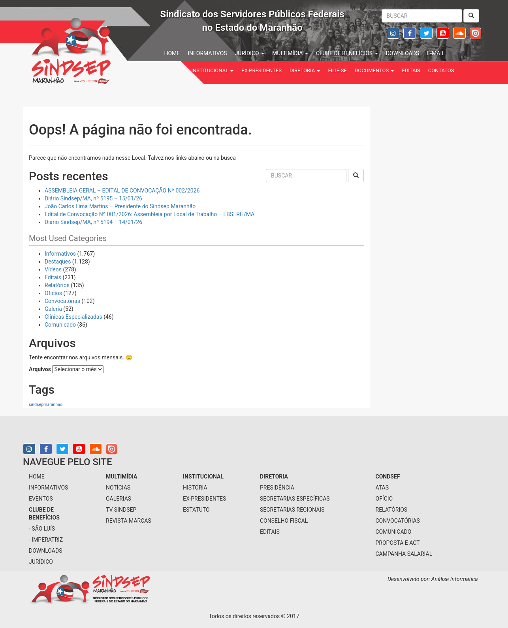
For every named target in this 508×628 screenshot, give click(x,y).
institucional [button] (213, 70)
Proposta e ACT (398, 543)
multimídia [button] (290, 53)
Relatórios (57, 285)
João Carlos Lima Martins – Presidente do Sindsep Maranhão (120, 206)
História (195, 487)
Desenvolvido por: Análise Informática (433, 579)
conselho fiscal (284, 521)
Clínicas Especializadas (73, 317)
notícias (118, 487)
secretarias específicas (295, 498)
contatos (441, 70)
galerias (118, 498)
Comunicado (60, 324)
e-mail (436, 53)
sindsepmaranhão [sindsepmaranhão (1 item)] (45, 404)
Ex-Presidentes (261, 70)
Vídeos (53, 269)
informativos (207, 53)
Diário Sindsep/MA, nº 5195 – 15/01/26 (93, 198)
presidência (277, 487)
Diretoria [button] (305, 70)
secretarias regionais (292, 510)
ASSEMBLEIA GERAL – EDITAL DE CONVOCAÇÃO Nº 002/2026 (122, 190)
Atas (382, 487)
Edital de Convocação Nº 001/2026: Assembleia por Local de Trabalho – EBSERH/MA (149, 214)
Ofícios (53, 293)
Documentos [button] (374, 70)
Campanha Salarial (404, 554)
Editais (411, 70)
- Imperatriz (46, 539)
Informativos (60, 253)
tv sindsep (121, 510)
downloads (402, 53)
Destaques (58, 261)
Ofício (384, 498)
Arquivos (40, 369)
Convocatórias (62, 301)
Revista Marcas (128, 521)
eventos (41, 498)
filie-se (337, 70)
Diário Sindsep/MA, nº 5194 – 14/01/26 (93, 222)
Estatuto (196, 510)
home (172, 53)
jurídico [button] (249, 53)
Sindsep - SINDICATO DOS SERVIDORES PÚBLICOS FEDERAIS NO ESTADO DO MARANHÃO (96, 49)
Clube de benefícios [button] (347, 53)
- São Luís (42, 528)
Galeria (53, 309)
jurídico (41, 562)
